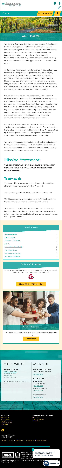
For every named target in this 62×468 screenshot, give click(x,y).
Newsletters (36, 421)
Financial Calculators (12, 241)
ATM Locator (5, 419)
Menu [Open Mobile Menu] (6, 13)
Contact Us (5, 417)
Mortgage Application (13, 253)
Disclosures (19, 440)
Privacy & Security (7, 440)
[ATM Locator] (55, 3)
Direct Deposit (10, 237)
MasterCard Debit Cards (13, 247)
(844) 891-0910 (38, 397)
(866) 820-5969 (38, 374)
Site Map (29, 440)
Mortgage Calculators (13, 256)
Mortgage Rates (11, 250)
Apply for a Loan (6, 421)
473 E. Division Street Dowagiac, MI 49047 (10, 372)
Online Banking (45, 13)
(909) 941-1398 (38, 390)
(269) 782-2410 (8, 375)
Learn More (31, 339)
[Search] (57, 13)
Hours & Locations (38, 419)
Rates (7, 244)
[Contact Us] (59, 7)
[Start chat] (51, 463)
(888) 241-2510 (38, 386)
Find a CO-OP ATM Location (31, 284)
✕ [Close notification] (33, 450)
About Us (35, 417)
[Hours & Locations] (60, 3)
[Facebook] (15, 430)
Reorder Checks (11, 234)
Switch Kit (4, 424)
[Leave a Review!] (41, 440)
